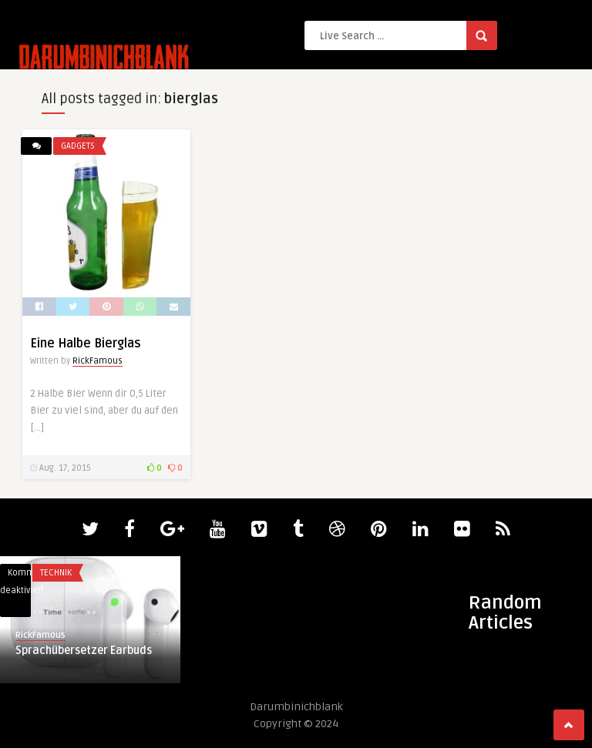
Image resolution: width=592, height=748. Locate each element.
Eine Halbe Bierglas (85, 343)
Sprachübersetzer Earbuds (83, 650)
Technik (56, 573)
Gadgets (78, 146)
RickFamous (97, 361)
